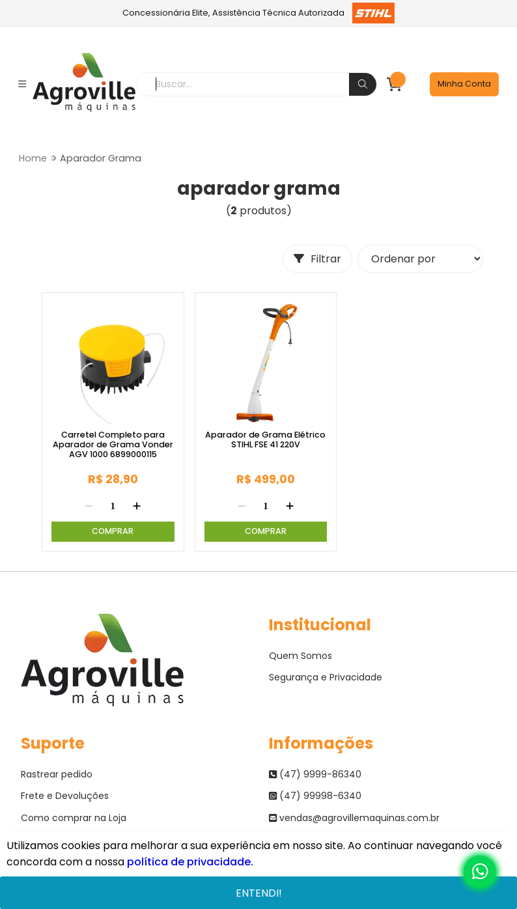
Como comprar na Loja (73, 817)
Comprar (112, 531)
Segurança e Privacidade (325, 677)
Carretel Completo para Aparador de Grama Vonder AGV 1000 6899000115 (113, 445)
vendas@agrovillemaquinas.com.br (354, 817)
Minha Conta (464, 83)
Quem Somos (300, 655)
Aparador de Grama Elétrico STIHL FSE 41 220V (265, 440)
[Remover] (88, 507)
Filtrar (317, 259)
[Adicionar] (137, 507)
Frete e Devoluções (65, 795)
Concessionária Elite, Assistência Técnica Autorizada (258, 13)
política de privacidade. (190, 861)
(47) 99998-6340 (315, 795)
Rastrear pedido (56, 774)
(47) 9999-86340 (315, 774)
